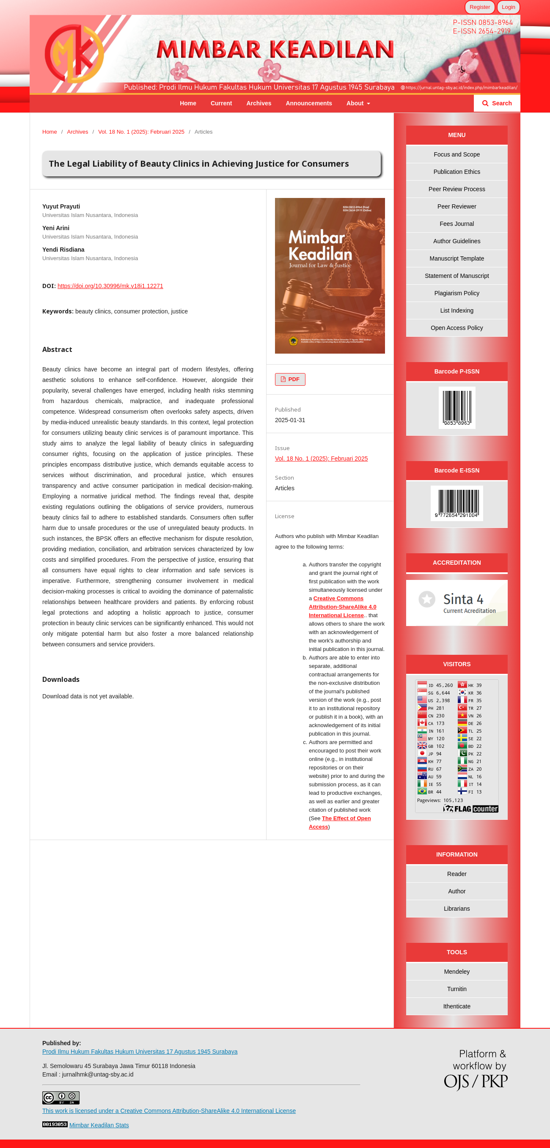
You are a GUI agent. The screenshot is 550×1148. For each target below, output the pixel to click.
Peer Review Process (457, 189)
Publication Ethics (457, 171)
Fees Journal (457, 223)
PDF (293, 379)
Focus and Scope (457, 154)
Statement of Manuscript (457, 275)
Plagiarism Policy (457, 293)
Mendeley (457, 971)
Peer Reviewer (456, 206)
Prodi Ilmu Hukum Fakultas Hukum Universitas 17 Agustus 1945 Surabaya (139, 1051)
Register (480, 7)
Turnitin (457, 989)
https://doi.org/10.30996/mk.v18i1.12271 (110, 286)
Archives (258, 103)
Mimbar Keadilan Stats (99, 1125)
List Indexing (457, 310)
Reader (457, 874)
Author (456, 891)
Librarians (457, 908)
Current (221, 103)
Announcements (309, 103)
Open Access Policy (457, 327)
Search (501, 103)
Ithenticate (457, 1006)
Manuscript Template (457, 258)
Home (188, 103)
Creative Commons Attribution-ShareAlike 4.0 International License (343, 606)
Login (508, 7)
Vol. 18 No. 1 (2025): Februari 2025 (141, 132)
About (355, 103)
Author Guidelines (456, 241)
